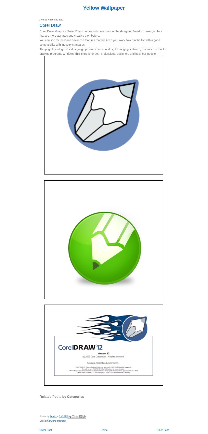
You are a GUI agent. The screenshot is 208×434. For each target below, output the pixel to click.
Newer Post (45, 429)
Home (104, 429)
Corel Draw (50, 25)
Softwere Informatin (56, 421)
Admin (53, 416)
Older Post (163, 429)
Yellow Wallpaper (104, 8)
